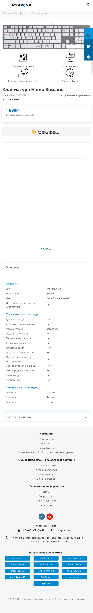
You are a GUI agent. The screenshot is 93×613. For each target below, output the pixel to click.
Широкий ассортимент (23, 66)
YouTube (49, 516)
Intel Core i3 (17, 564)
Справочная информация (46, 486)
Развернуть (46, 248)
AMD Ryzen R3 (46, 570)
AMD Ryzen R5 (74, 570)
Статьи (46, 491)
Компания (46, 433)
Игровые (74, 577)
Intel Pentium (46, 558)
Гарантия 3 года (70, 81)
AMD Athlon (74, 558)
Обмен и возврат (46, 478)
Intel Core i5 (46, 564)
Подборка (46, 577)
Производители (46, 500)
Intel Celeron (17, 558)
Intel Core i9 (17, 570)
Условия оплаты (46, 465)
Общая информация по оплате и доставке (46, 460)
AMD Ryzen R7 (17, 577)
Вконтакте (42, 516)
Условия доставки (46, 469)
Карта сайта (46, 505)
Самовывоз (46, 474)
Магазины (47, 443)
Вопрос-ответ (46, 496)
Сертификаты (46, 447)
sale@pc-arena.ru (65, 530)
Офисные (46, 583)
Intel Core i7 (74, 564)
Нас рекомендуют (70, 66)
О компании (46, 439)
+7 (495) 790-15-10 (33, 530)
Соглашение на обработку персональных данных (46, 452)
